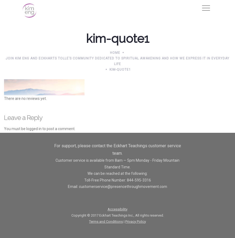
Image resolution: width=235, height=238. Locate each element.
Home (115, 53)
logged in (34, 129)
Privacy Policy (135, 222)
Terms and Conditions (106, 222)
